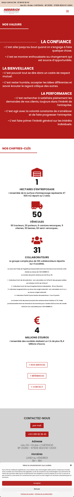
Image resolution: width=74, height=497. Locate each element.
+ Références (37, 375)
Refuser (37, 489)
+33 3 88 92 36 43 (37, 434)
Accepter (37, 483)
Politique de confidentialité (43, 494)
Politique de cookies (27, 494)
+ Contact (37, 386)
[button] (71, 465)
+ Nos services (37, 364)
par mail (37, 425)
